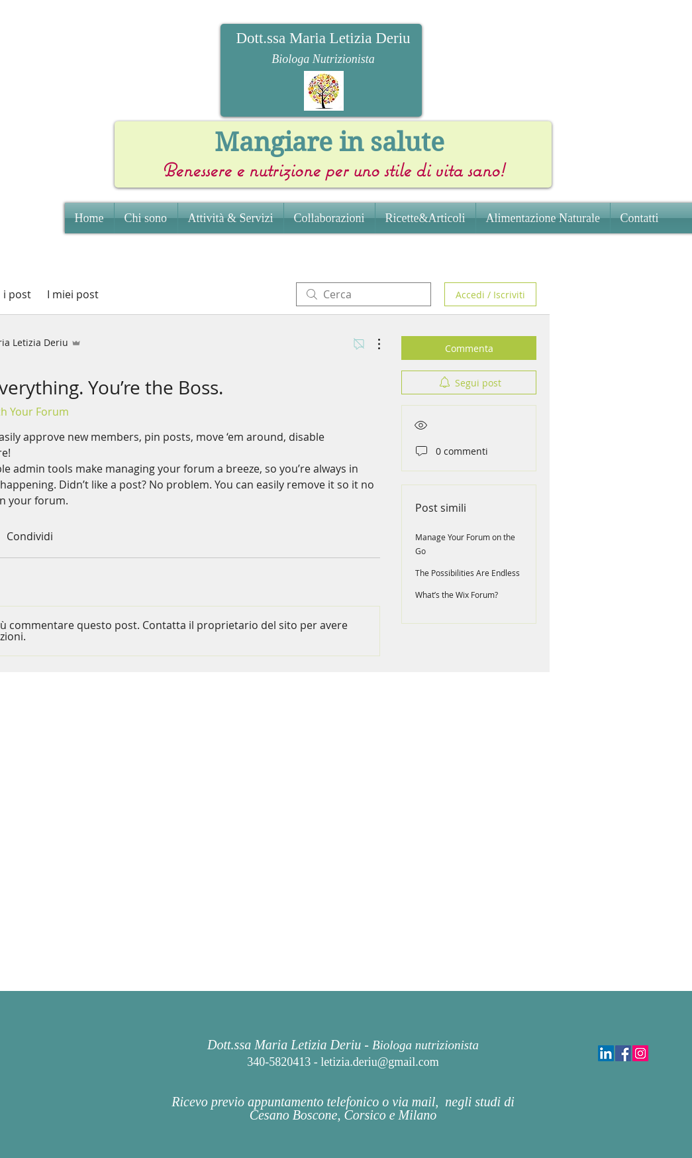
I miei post (73, 294)
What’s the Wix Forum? (456, 594)
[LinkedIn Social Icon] (606, 1053)
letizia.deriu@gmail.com (380, 1062)
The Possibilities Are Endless (467, 572)
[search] (363, 294)
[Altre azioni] (372, 344)
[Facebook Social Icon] (623, 1053)
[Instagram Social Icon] (640, 1053)
